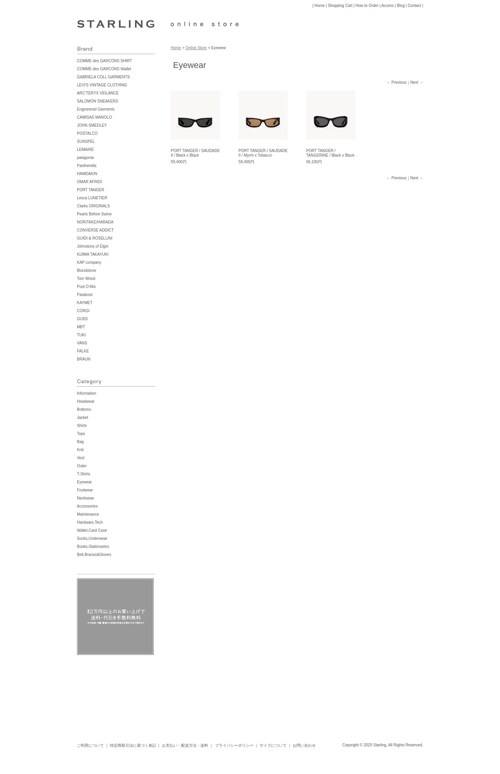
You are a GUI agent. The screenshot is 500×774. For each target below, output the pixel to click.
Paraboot (85, 295)
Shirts (82, 425)
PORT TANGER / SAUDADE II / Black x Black (195, 153)
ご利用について (90, 745)
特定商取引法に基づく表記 (133, 745)
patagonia (85, 157)
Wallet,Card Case (92, 530)
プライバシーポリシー (234, 745)
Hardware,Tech (90, 522)
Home (320, 5)
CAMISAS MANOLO (94, 117)
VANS (82, 343)
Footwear (85, 490)
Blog (401, 5)
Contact (414, 5)
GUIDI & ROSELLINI (94, 238)
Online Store (196, 48)
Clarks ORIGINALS (93, 206)
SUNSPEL (86, 141)
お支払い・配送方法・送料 (185, 745)
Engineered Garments (96, 109)
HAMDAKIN (87, 174)
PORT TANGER (90, 190)
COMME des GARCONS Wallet (104, 69)
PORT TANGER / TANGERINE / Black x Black (330, 153)
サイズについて (273, 745)
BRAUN (83, 359)
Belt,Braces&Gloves (94, 554)
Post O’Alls (86, 286)
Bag (80, 442)
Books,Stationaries (93, 546)
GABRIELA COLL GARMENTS (103, 77)
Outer (82, 466)
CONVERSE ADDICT (95, 230)
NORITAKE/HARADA (95, 222)
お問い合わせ (304, 745)
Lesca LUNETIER (92, 198)
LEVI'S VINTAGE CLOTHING (102, 85)
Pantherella (87, 166)
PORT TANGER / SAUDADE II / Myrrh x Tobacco (263, 153)
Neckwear (85, 498)
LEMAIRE (85, 149)
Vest (80, 458)
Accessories (87, 506)
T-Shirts (83, 474)
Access (388, 5)
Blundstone (86, 270)
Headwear (86, 401)
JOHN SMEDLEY (92, 125)
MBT (81, 327)
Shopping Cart (340, 5)
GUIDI (82, 319)
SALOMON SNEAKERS (97, 101)
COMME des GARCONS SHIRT (104, 61)
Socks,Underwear (92, 538)
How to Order (367, 5)
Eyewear (84, 482)
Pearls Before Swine (94, 214)
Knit (80, 450)
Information (86, 393)
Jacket (82, 417)
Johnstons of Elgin (92, 246)
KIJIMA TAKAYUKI (92, 254)
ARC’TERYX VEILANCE (98, 93)
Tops (81, 434)
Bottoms (84, 409)
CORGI (83, 311)
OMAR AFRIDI (89, 182)
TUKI (81, 335)
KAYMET (84, 303)
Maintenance (88, 514)
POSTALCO (87, 133)
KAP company (89, 262)
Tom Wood (86, 278)
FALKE (83, 351)
